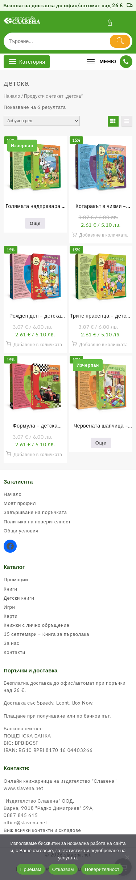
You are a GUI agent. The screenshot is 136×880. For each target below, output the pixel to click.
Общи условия (21, 530)
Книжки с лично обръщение (36, 625)
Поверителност (102, 869)
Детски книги (19, 598)
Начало (12, 96)
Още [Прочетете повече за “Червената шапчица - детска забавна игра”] (100, 443)
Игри (9, 607)
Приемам (30, 869)
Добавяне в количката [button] (103, 235)
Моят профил (20, 503)
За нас (11, 643)
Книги (10, 589)
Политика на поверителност (37, 521)
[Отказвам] (127, 857)
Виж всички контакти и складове (42, 830)
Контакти (14, 652)
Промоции (16, 579)
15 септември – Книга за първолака (46, 634)
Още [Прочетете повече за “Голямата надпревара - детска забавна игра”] (35, 223)
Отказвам (63, 869)
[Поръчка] (42, 121)
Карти (10, 616)
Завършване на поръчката (35, 512)
